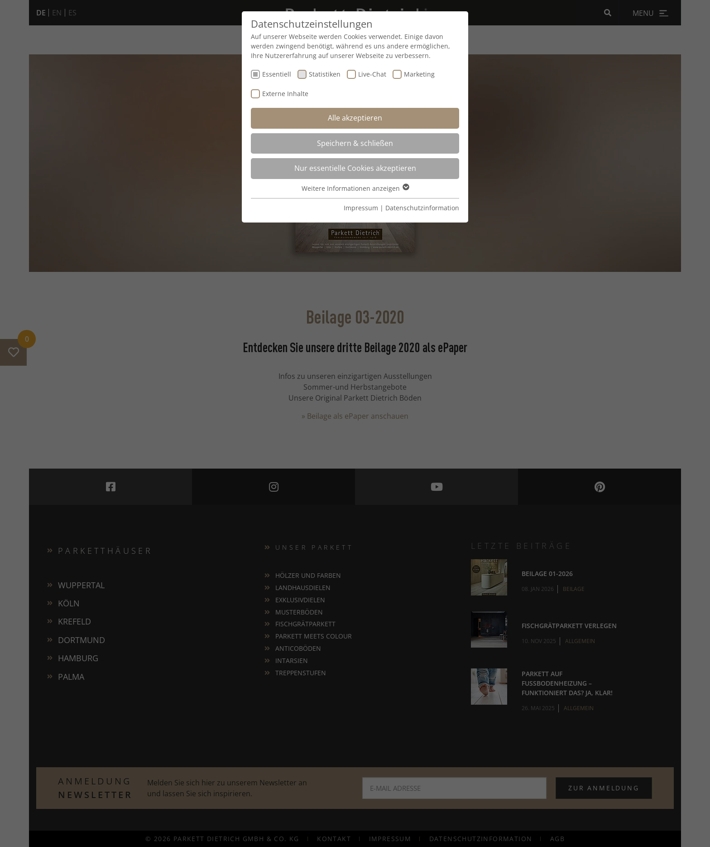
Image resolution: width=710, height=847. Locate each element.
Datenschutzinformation (422, 207)
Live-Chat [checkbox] (372, 74)
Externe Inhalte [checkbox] (285, 93)
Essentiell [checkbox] (276, 74)
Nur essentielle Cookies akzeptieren (355, 168)
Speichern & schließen (355, 143)
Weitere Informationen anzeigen (355, 188)
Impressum (361, 207)
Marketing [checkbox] (419, 74)
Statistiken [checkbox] (325, 74)
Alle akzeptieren (355, 118)
